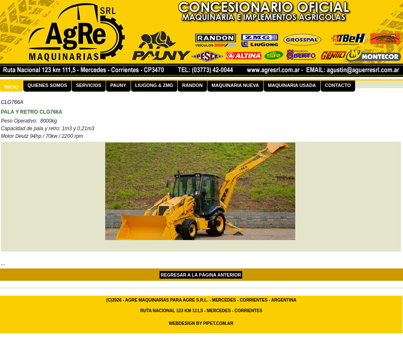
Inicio (11, 86)
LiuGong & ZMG (154, 85)
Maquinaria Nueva (235, 85)
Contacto (338, 85)
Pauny (118, 85)
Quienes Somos (47, 85)
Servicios (88, 85)
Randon (192, 85)
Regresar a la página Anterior (201, 274)
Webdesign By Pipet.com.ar (201, 323)
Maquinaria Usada (292, 85)
